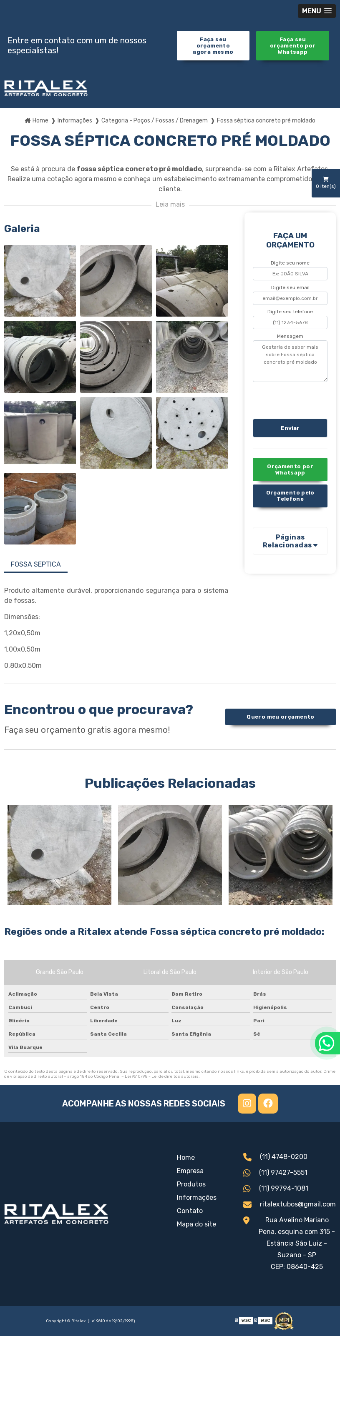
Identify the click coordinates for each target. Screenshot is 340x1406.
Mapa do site (196, 1224)
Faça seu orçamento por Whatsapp (293, 45)
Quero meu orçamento (280, 717)
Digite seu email (290, 287)
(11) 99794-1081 (275, 1189)
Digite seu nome (290, 263)
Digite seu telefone (290, 312)
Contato (190, 1211)
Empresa (190, 1171)
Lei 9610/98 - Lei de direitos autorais (162, 1076)
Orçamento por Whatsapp (290, 469)
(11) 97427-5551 (275, 1174)
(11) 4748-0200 (275, 1158)
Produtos (191, 1184)
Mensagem (290, 336)
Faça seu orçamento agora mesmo (213, 45)
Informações (197, 1197)
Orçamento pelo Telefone (290, 495)
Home (186, 1157)
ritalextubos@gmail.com (289, 1205)
